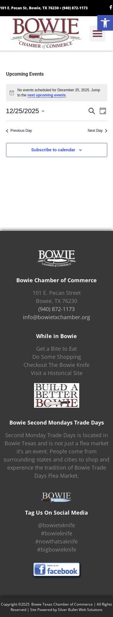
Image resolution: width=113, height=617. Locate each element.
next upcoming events (46, 95)
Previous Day (19, 131)
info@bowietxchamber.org (56, 317)
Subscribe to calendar (53, 149)
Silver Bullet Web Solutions (80, 609)
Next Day (97, 131)
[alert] (56, 92)
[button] (105, 23)
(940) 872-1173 (75, 8)
